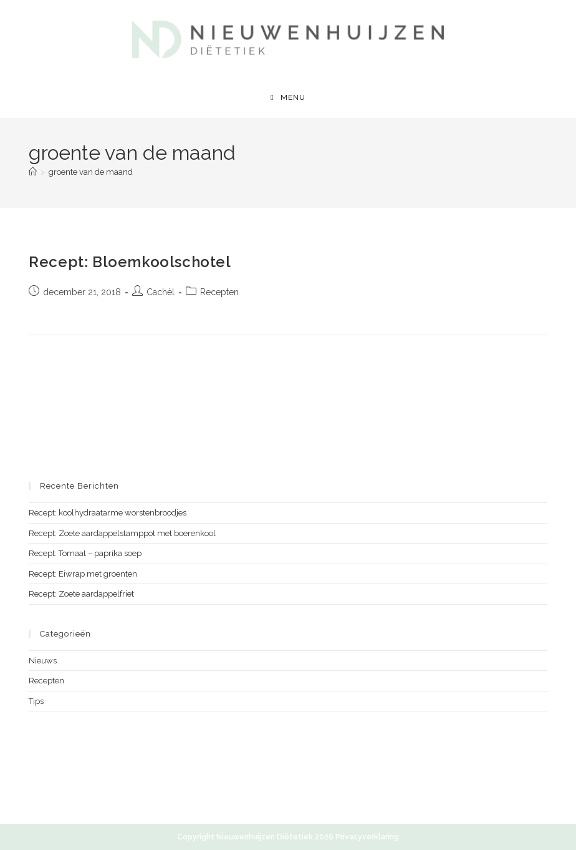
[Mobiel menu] (288, 97)
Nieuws (43, 660)
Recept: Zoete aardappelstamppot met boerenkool (122, 533)
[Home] (33, 172)
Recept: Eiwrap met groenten (83, 574)
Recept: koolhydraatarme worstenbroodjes (107, 512)
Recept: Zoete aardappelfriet (81, 593)
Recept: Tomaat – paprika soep (85, 553)
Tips (36, 701)
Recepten (219, 292)
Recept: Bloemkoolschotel (130, 262)
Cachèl (160, 292)
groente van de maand (91, 172)
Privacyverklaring (367, 837)
